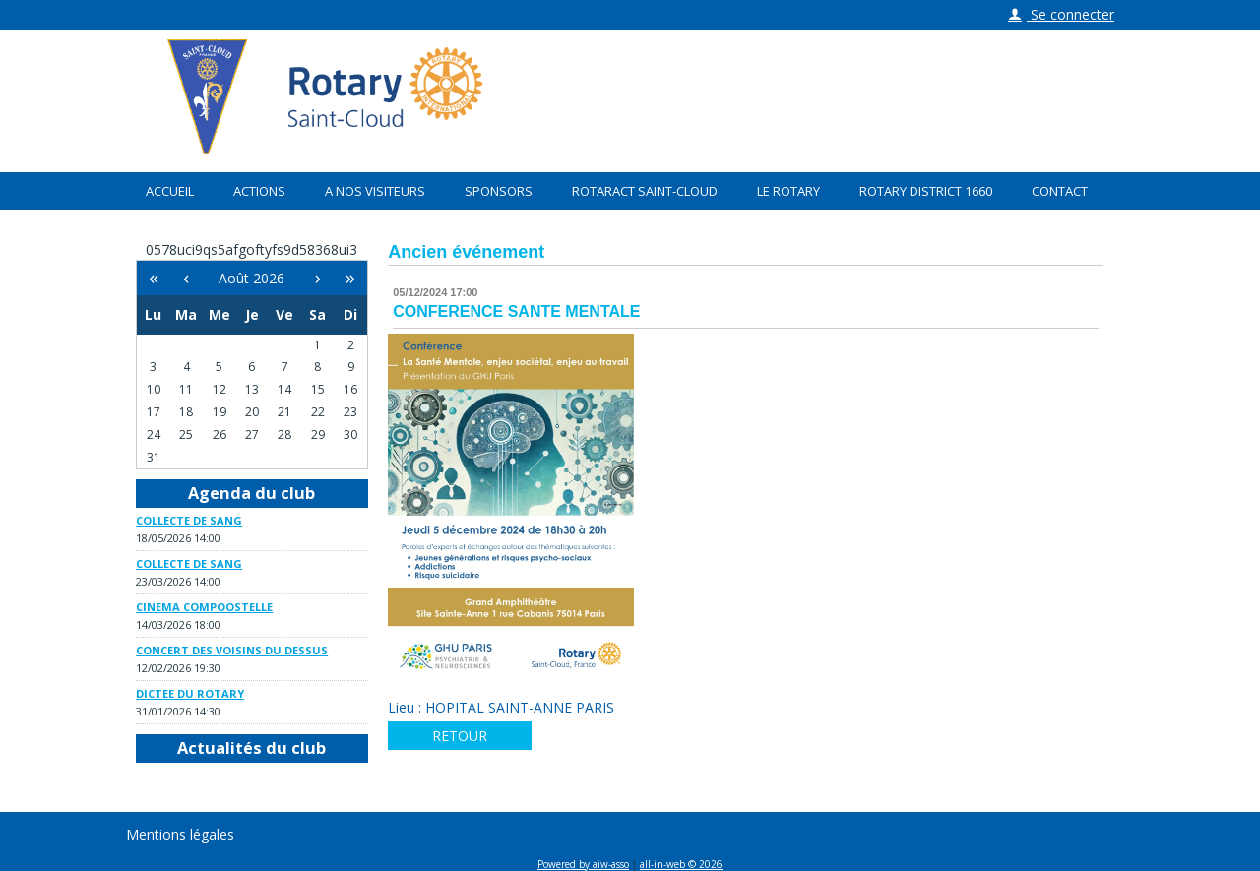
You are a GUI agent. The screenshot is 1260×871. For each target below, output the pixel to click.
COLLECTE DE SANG (189, 520)
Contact (1060, 191)
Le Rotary (788, 191)
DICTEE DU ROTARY (190, 693)
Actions (259, 191)
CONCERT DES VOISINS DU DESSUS (232, 650)
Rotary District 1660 (925, 191)
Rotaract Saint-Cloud (645, 191)
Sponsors (499, 191)
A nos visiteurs (375, 191)
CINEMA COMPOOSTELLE (204, 606)
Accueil (170, 191)
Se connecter (1061, 14)
